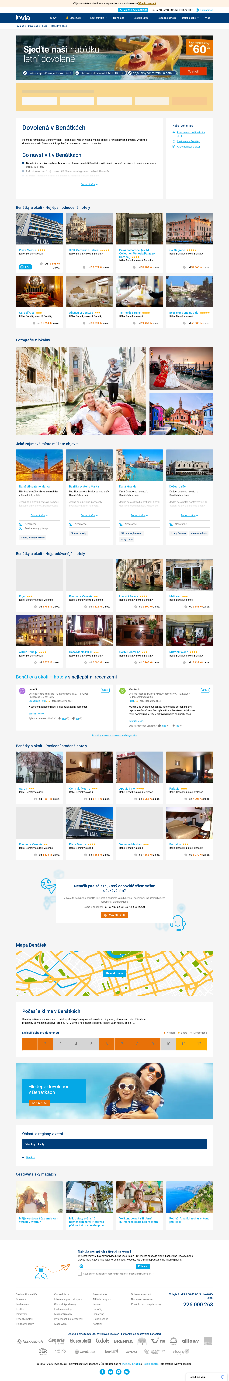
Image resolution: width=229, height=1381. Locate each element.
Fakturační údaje (63, 1309)
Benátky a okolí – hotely (41, 677)
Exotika (20, 1309)
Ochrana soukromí (141, 1294)
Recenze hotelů (167, 17)
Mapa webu (60, 1323)
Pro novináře (100, 1294)
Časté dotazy (61, 1294)
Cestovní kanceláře (26, 1294)
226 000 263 (198, 1304)
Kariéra (97, 1304)
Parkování (21, 1314)
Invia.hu (136, 1363)
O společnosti (100, 1319)
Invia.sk (126, 1363)
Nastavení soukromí (142, 1299)
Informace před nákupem (68, 1299)
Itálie (45, 26)
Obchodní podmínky (65, 1304)
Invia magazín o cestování (68, 1319)
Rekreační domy (25, 1323)
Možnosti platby (63, 1314)
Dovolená (33, 26)
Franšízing (98, 1314)
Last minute (22, 1304)
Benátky (30, 1157)
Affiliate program (102, 1299)
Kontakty (97, 1323)
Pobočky (98, 1309)
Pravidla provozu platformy (146, 1304)
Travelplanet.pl (150, 1363)
